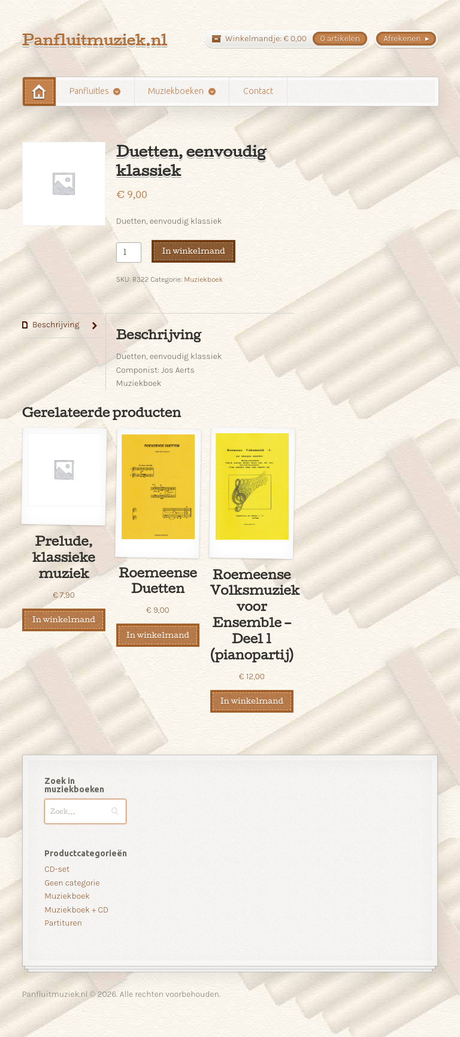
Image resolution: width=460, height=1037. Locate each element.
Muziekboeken (176, 91)
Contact (258, 91)
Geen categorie (71, 883)
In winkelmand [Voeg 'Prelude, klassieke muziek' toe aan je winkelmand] (63, 619)
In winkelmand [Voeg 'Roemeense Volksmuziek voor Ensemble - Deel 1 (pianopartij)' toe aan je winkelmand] (251, 700)
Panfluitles (89, 91)
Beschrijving (55, 325)
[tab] (62, 326)
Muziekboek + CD (76, 910)
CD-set (56, 869)
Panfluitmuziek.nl (94, 39)
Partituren (63, 923)
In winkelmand (193, 251)
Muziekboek (203, 279)
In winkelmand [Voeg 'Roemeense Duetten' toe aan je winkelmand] (157, 635)
